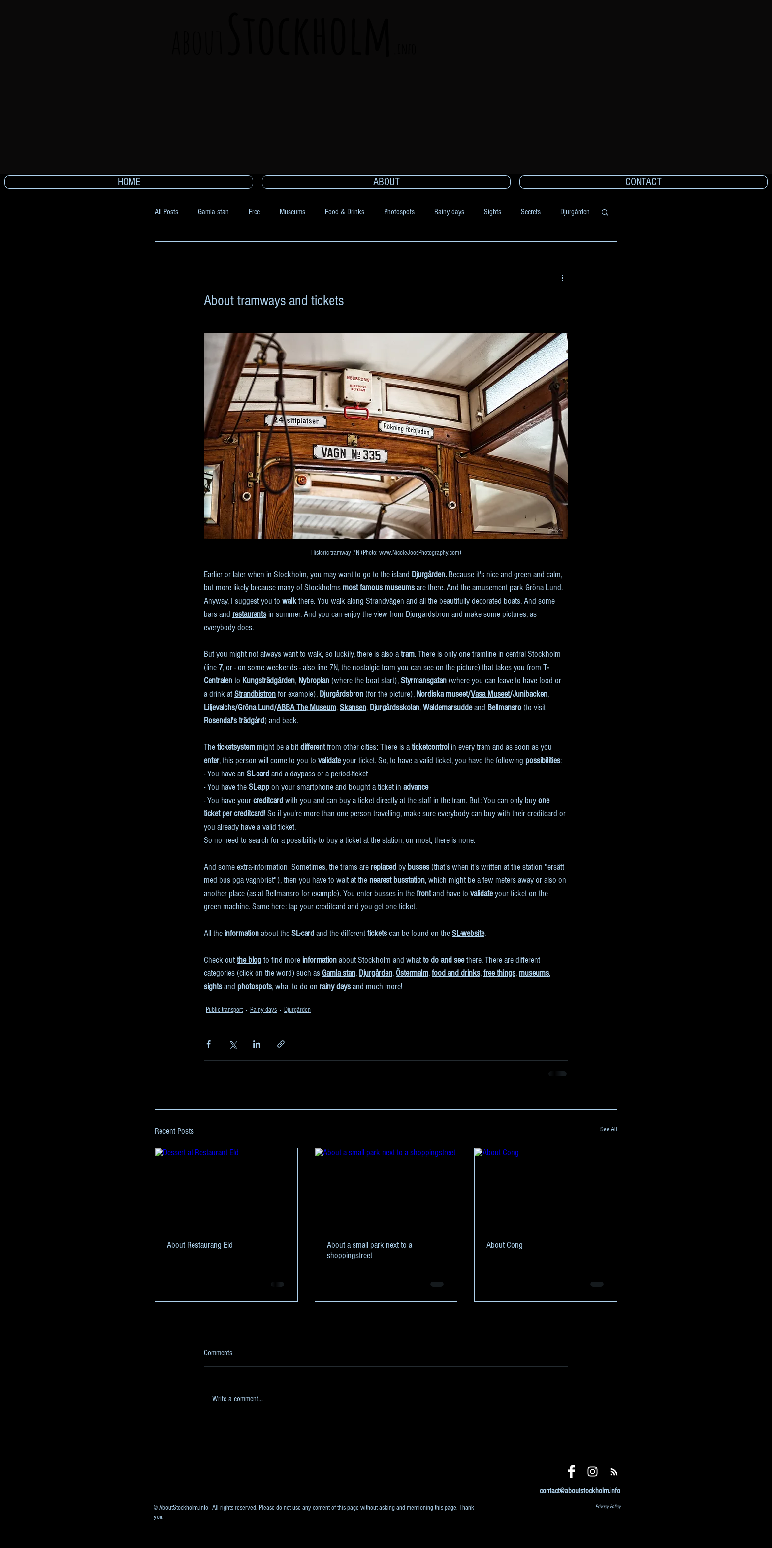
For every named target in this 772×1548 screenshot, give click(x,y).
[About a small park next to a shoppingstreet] (386, 1188)
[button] (605, 212)
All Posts (166, 211)
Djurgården (575, 211)
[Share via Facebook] (208, 1044)
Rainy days (449, 211)
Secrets (531, 211)
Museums (292, 211)
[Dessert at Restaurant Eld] (226, 1188)
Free (254, 211)
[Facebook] (571, 1471)
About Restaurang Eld (200, 1245)
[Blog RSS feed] (614, 1472)
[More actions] (562, 277)
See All (608, 1129)
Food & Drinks (344, 211)
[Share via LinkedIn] (256, 1044)
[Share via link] (281, 1044)
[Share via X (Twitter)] (232, 1044)
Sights (492, 211)
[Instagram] (592, 1471)
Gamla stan (213, 211)
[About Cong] (546, 1188)
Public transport (224, 1010)
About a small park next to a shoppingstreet (369, 1250)
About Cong (504, 1245)
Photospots (399, 211)
